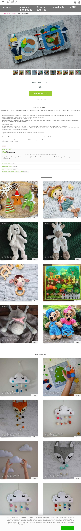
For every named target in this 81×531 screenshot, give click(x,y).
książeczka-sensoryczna (22, 110)
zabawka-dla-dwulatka (47, 110)
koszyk (75, 3)
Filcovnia (43, 100)
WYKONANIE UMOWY (9, 166)
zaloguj (78, 3)
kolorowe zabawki (75, 110)
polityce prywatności (22, 524)
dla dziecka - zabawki (46, 177)
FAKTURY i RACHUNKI (9, 169)
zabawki (44, 107)
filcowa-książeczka (34, 110)
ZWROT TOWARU (8, 164)
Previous (2, 40)
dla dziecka (36, 107)
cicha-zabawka (65, 110)
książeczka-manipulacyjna (7, 110)
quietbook (57, 110)
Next (78, 40)
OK (67, 528)
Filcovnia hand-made (40, 354)
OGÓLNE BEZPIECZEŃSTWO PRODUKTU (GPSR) (15, 171)
